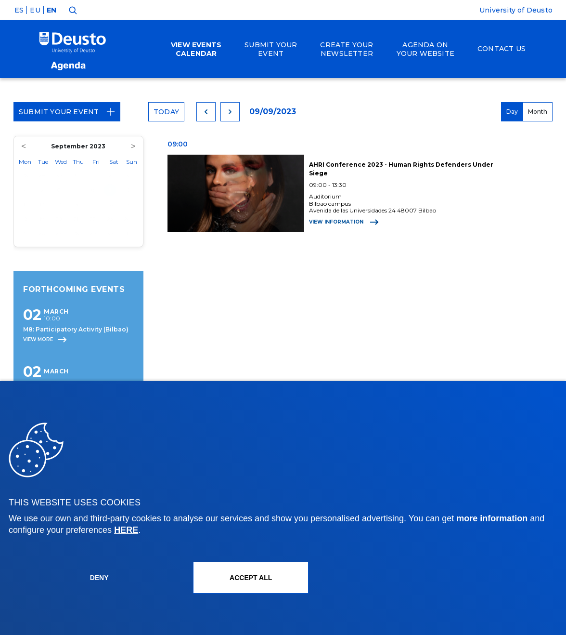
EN (51, 10)
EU (35, 10)
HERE (126, 530)
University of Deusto (516, 10)
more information (491, 518)
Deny (99, 578)
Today (166, 111)
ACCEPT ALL (251, 578)
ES (19, 10)
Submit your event (67, 111)
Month (537, 111)
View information (344, 222)
